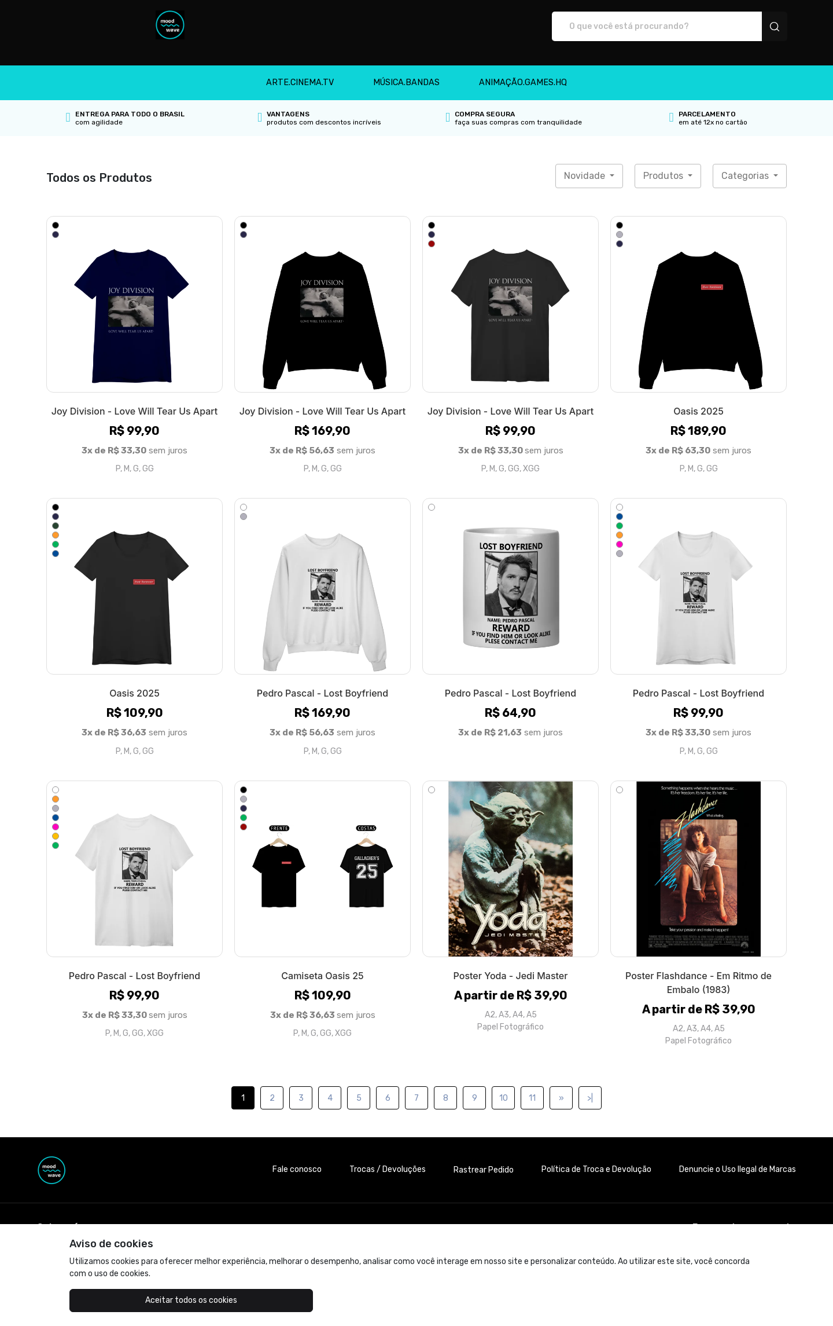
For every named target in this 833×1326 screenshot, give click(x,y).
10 (503, 1086)
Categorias (746, 163)
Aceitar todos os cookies (128, 1300)
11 (532, 1086)
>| (590, 1086)
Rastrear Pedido (484, 1158)
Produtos (664, 163)
